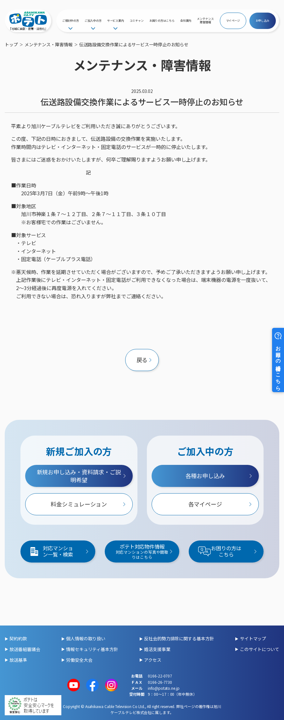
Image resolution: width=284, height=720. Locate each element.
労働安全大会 (79, 660)
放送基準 (18, 660)
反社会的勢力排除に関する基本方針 (179, 638)
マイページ (233, 21)
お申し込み (263, 21)
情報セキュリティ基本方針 (92, 649)
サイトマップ (253, 638)
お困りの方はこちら (162, 21)
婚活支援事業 (157, 649)
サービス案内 (115, 21)
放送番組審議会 (24, 649)
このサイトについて (259, 649)
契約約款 (18, 638)
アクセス (152, 660)
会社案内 (186, 21)
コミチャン (137, 21)
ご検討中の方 (70, 21)
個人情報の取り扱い (85, 638)
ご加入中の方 (93, 21)
